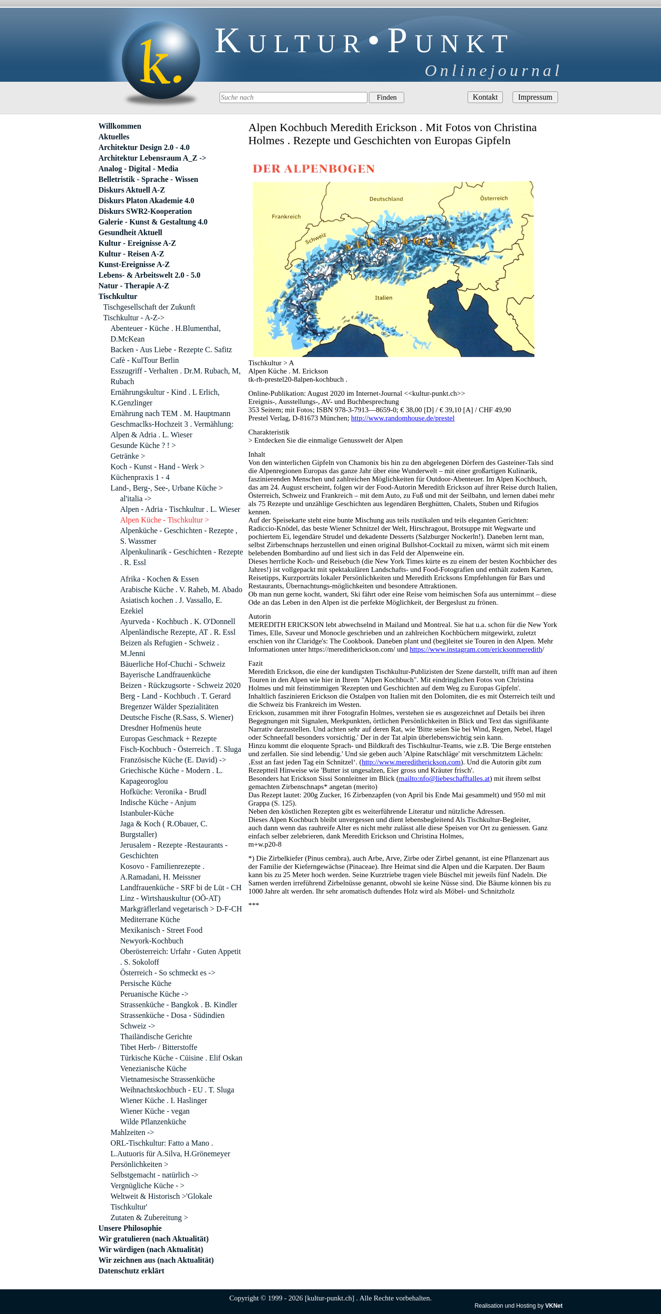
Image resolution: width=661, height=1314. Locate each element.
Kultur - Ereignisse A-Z (137, 243)
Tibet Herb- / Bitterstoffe (159, 1047)
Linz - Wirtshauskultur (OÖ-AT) (170, 898)
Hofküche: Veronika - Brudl (163, 792)
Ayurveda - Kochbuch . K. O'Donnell (177, 621)
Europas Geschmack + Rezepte (168, 738)
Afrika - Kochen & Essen (159, 579)
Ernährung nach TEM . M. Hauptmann (171, 413)
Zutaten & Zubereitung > (150, 1217)
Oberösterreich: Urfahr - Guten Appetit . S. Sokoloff (180, 956)
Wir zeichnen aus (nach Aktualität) (156, 1260)
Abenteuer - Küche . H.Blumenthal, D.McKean (166, 333)
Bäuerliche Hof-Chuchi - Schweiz (172, 664)
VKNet (553, 1305)
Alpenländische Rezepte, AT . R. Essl (178, 632)
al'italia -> (136, 498)
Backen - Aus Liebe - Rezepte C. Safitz (171, 349)
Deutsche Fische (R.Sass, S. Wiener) (177, 717)
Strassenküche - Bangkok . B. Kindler (178, 1004)
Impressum (535, 97)
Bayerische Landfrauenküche (165, 675)
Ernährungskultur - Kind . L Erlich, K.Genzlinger (165, 397)
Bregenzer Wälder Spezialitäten (169, 706)
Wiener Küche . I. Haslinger (163, 1100)
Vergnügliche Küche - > (148, 1185)
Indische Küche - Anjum (158, 802)
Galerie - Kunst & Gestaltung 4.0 (153, 222)
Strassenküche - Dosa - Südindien (172, 1015)
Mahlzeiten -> (132, 1132)
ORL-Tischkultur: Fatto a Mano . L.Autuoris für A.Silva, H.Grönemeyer (171, 1148)
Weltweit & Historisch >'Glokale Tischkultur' (161, 1201)
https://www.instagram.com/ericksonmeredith (476, 649)
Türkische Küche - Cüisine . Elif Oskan (181, 1058)
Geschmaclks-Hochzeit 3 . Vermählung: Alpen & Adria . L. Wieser (172, 429)
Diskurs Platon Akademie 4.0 (146, 200)
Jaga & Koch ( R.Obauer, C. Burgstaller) (164, 829)
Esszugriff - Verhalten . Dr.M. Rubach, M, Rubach (176, 376)
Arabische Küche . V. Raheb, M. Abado (181, 589)
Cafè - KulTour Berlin (145, 360)
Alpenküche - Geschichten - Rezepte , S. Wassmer (179, 535)
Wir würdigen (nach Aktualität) (151, 1249)
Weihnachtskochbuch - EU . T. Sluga (177, 1090)
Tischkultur (118, 296)
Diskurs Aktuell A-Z (132, 190)
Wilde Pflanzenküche (153, 1122)
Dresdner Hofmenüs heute (161, 728)
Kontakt (485, 97)
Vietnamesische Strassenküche (167, 1079)
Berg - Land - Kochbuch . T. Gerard (175, 696)
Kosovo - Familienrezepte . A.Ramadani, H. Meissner (162, 871)
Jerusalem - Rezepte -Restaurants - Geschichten (174, 850)
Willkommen (120, 126)
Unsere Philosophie (130, 1228)
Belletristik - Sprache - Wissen (149, 179)
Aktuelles (114, 137)
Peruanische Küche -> (154, 994)
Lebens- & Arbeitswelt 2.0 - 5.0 (150, 275)
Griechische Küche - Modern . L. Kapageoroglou (171, 775)
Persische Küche (146, 983)
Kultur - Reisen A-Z (131, 254)
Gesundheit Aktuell (130, 232)
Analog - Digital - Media (138, 168)
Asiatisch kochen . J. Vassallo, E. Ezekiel (171, 605)
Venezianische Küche (153, 1068)
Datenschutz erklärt (131, 1271)
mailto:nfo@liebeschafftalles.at (444, 778)
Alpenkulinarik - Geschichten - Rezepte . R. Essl (181, 557)
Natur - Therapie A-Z (134, 286)
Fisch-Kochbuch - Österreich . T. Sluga (180, 749)
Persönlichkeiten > (140, 1164)
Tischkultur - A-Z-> (134, 318)
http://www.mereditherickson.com (411, 762)
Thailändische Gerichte (156, 1036)
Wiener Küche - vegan (155, 1111)
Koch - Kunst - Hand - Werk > (158, 467)
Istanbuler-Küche (147, 813)
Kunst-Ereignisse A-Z (134, 264)
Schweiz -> (138, 1026)
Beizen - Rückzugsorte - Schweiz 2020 (180, 685)
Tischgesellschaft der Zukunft (149, 307)
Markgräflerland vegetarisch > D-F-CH (181, 909)
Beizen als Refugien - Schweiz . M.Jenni (169, 648)
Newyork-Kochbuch (152, 941)
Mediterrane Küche (150, 919)
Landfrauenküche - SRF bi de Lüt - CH (181, 887)
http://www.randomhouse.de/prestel (403, 418)
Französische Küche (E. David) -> (173, 760)
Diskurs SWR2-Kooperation (145, 211)
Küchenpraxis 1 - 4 (140, 477)
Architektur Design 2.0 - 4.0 (144, 147)
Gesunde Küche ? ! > (143, 445)
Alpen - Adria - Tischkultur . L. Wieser (180, 509)
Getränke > (128, 456)
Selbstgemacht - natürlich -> (155, 1175)
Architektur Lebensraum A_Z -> (152, 158)
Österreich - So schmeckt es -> (168, 973)
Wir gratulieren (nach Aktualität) (154, 1239)
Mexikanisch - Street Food (161, 930)
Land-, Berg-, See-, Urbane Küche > (167, 488)
